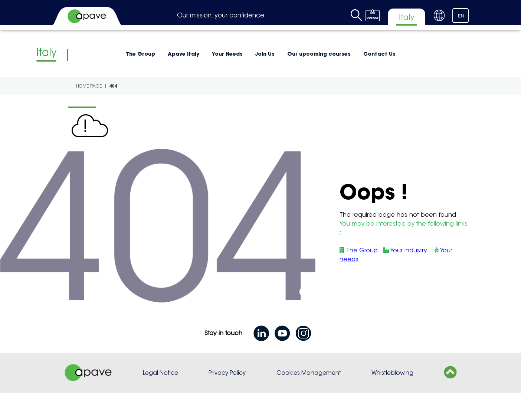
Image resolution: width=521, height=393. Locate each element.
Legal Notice (160, 372)
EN (461, 16)
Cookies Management (308, 372)
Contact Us (379, 53)
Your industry (408, 250)
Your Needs (227, 53)
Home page (89, 86)
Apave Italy (183, 53)
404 (113, 86)
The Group (140, 53)
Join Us (265, 53)
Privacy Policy (227, 372)
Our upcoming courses (319, 53)
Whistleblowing (392, 372)
